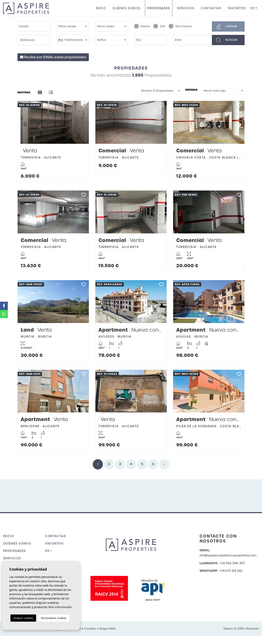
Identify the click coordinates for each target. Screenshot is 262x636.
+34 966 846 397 (232, 563)
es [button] (253, 8)
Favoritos (237, 8)
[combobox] (33, 26)
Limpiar (231, 26)
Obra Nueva (180, 26)
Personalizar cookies (54, 618)
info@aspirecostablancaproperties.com (228, 555)
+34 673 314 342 (230, 571)
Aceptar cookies (23, 618)
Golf (159, 26)
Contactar (211, 8)
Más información (60, 607)
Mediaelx (252, 628)
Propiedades (158, 8)
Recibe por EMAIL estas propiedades (53, 57)
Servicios (185, 8)
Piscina (142, 26)
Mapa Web (107, 628)
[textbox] (35, 26)
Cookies (90, 628)
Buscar (231, 40)
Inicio (101, 8)
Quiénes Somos (126, 8)
